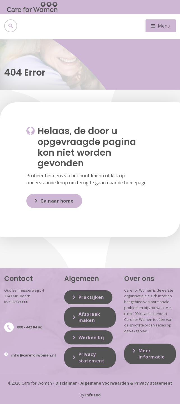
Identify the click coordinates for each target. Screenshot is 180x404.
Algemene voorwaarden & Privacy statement (126, 383)
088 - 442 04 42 (29, 327)
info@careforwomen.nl (33, 355)
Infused (93, 395)
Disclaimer (66, 383)
